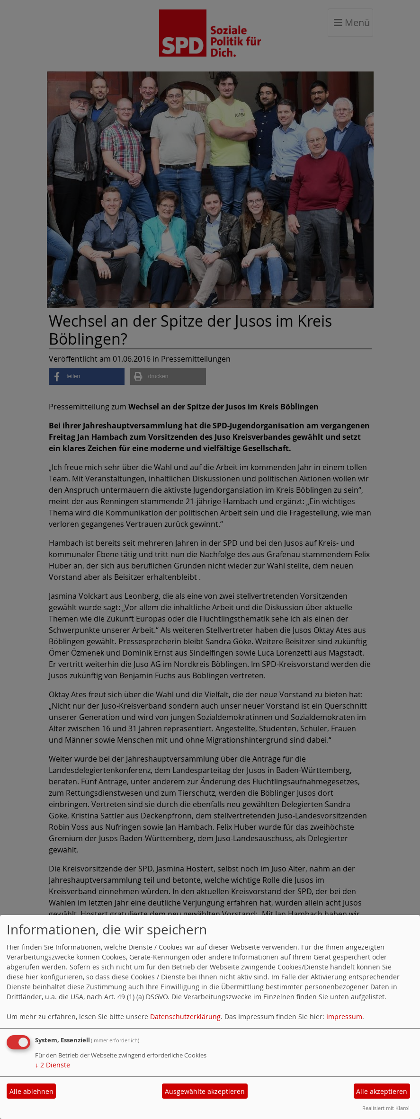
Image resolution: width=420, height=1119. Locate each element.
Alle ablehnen (31, 1091)
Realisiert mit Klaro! (386, 1107)
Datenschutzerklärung (185, 1016)
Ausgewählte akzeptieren (205, 1091)
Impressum (344, 1016)
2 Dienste (52, 1064)
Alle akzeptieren (381, 1091)
